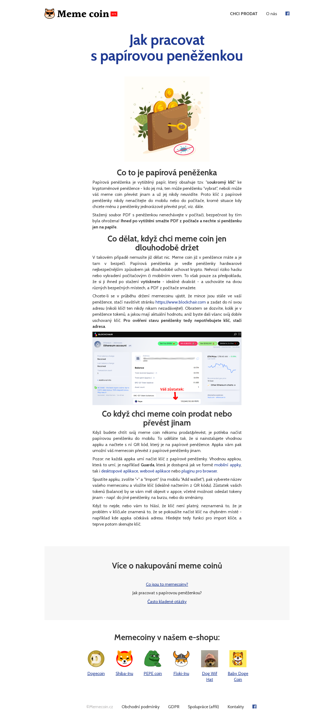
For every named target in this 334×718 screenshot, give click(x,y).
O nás (271, 13)
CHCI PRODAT (244, 13)
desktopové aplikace (119, 471)
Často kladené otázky (167, 601)
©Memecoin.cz (99, 706)
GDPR (173, 706)
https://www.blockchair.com (180, 302)
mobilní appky (227, 464)
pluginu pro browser (199, 471)
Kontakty (235, 706)
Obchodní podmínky (141, 706)
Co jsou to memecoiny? (167, 584)
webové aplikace (155, 471)
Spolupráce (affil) (203, 706)
